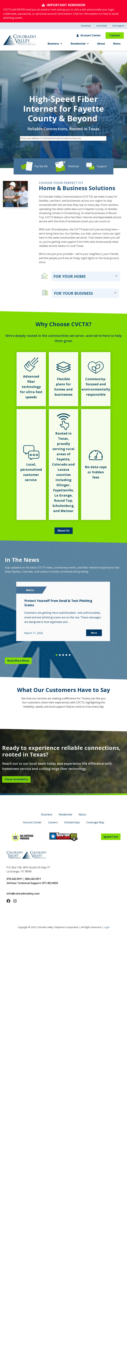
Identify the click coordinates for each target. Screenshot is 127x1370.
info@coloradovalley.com (23, 893)
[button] (56, 655)
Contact (114, 35)
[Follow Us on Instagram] (15, 901)
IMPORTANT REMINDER (66, 5)
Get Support (118, 25)
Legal (106, 927)
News (117, 43)
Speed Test (110, 836)
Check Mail (101, 25)
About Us (63, 530)
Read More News (18, 660)
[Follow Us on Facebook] (8, 901)
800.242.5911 (32, 879)
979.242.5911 (14, 879)
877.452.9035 (50, 883)
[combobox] (63, 138)
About (101, 43)
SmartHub (86, 25)
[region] (63, 618)
